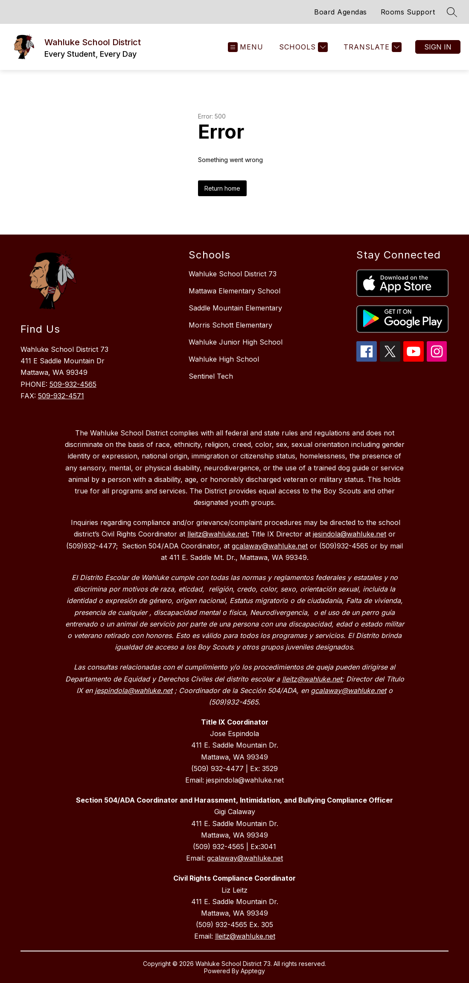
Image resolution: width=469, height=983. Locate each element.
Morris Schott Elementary (230, 325)
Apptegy (253, 970)
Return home (222, 188)
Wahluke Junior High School (236, 342)
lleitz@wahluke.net (245, 936)
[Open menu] (245, 47)
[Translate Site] (371, 47)
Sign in (438, 47)
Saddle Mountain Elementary (235, 308)
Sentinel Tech (211, 376)
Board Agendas (340, 12)
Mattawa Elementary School (234, 291)
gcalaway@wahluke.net (245, 858)
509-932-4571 (61, 395)
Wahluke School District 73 (233, 274)
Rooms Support (408, 12)
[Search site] (452, 12)
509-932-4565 (73, 384)
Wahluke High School (224, 359)
